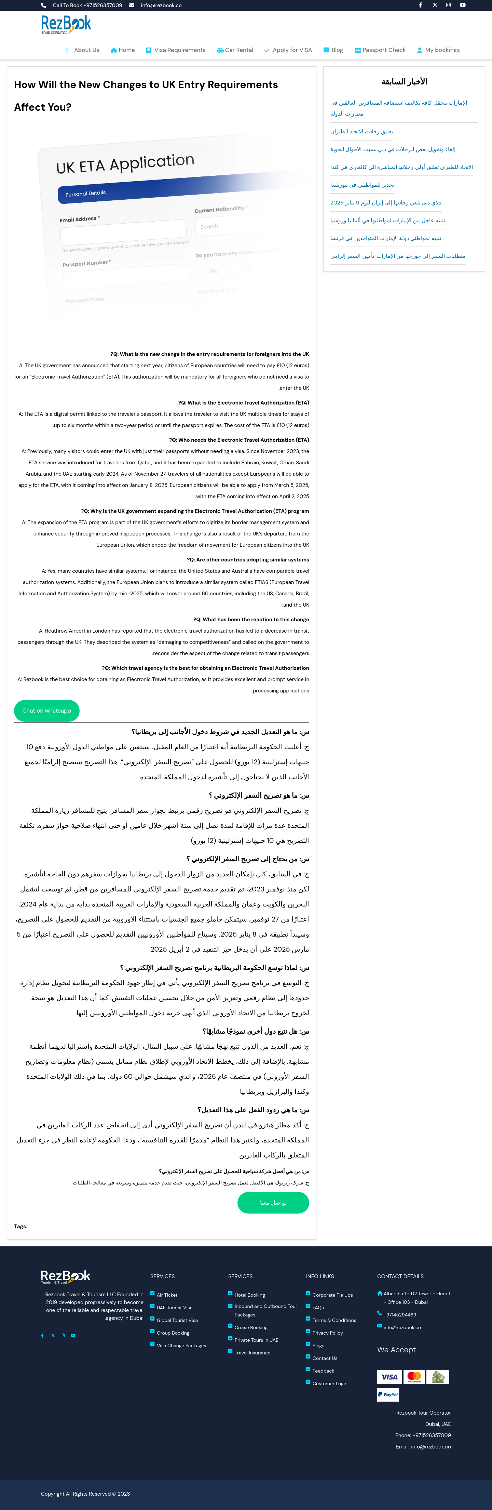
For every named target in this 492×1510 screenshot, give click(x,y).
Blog (337, 50)
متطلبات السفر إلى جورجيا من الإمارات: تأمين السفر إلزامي (398, 256)
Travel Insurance (249, 1352)
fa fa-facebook (418, 4)
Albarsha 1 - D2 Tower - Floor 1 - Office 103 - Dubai (413, 1297)
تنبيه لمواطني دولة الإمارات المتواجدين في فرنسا (385, 238)
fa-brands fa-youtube (459, 4)
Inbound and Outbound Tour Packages (262, 1310)
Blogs (315, 1345)
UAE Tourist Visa (171, 1307)
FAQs (315, 1307)
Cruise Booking (248, 1326)
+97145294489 (396, 1314)
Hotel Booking (246, 1294)
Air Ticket (164, 1294)
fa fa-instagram (445, 4)
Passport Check (384, 50)
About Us (86, 50)
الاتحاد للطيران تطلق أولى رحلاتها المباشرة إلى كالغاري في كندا (401, 167)
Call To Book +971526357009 (87, 5)
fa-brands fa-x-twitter (431, 4)
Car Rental (239, 50)
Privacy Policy (324, 1332)
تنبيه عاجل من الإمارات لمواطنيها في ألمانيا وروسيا (387, 220)
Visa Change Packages (178, 1345)
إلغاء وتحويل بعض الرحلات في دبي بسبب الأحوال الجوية (392, 149)
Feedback (320, 1370)
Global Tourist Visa (174, 1319)
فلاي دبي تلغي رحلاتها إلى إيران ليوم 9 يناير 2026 (386, 202)
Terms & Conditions (331, 1319)
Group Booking (170, 1332)
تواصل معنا (273, 1202)
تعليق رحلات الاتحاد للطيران (361, 131)
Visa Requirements (180, 50)
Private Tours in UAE (253, 1339)
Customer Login (326, 1383)
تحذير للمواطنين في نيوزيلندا (362, 184)
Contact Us (322, 1357)
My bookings (442, 50)
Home (127, 50)
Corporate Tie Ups (329, 1294)
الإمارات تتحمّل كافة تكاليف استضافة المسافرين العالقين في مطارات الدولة (398, 108)
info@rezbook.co (161, 5)
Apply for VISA (292, 50)
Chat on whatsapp (46, 710)
